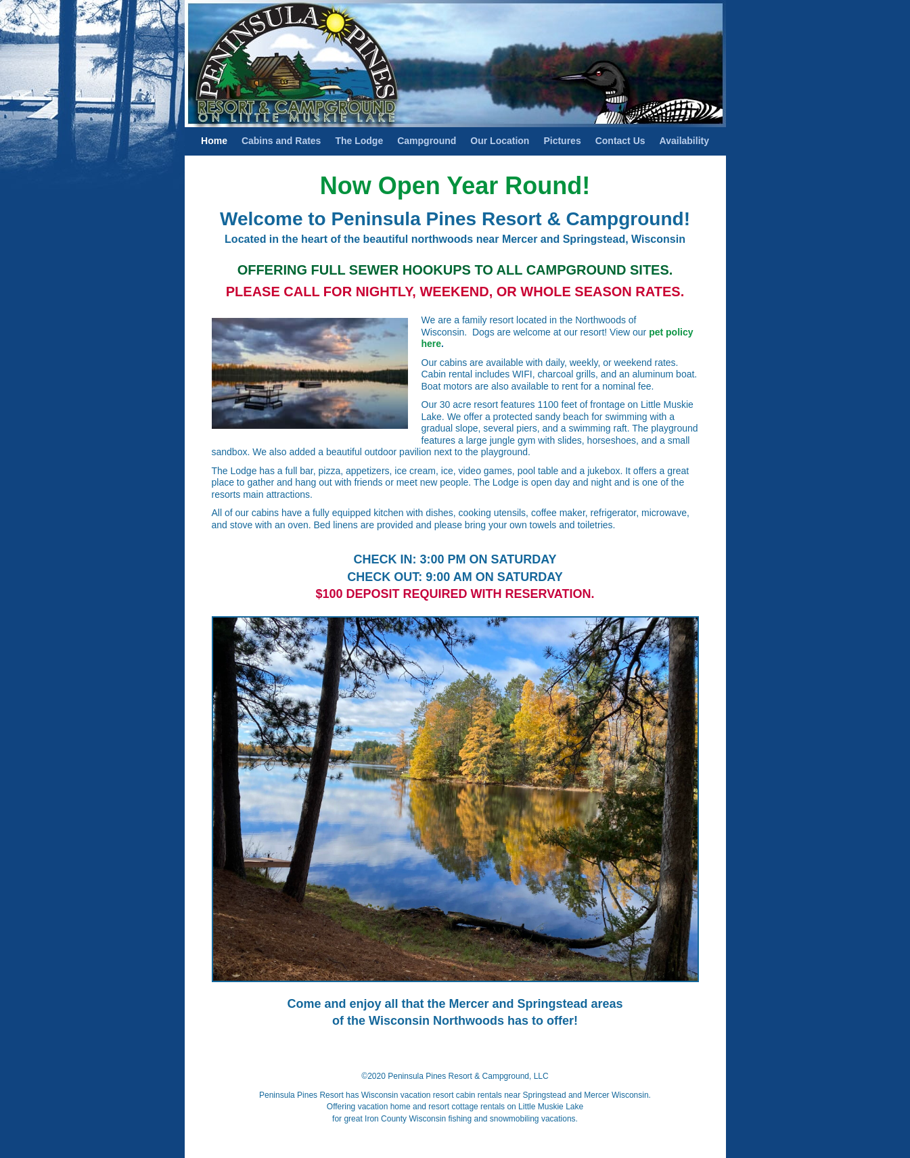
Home (214, 140)
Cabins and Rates (281, 140)
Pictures (562, 140)
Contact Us (620, 140)
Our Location (499, 140)
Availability (684, 140)
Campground (426, 140)
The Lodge (359, 140)
